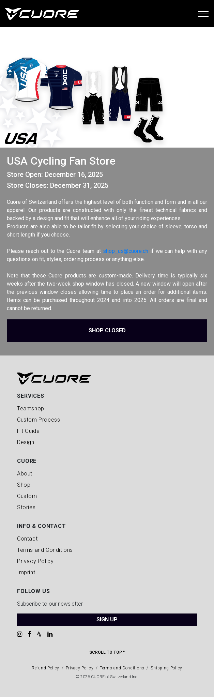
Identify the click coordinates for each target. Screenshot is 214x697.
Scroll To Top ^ (107, 652)
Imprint (26, 572)
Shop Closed (107, 330)
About (24, 473)
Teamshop (30, 408)
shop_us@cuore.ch (125, 251)
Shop (23, 485)
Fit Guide (28, 431)
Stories (26, 507)
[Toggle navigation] (203, 14)
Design (25, 442)
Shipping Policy (166, 668)
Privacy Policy (35, 561)
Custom (27, 496)
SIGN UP (107, 619)
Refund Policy (45, 668)
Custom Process (38, 419)
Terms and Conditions (45, 550)
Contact (27, 538)
